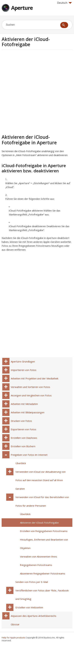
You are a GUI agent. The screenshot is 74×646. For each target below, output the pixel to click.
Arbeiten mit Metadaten (24, 404)
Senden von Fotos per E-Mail (31, 582)
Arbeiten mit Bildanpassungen (27, 412)
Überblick (20, 463)
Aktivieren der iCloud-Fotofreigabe (39, 522)
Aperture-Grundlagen (23, 361)
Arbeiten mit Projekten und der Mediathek (34, 378)
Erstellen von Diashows (24, 437)
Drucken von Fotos (21, 420)
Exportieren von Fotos (23, 429)
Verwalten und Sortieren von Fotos (30, 387)
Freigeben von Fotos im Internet (29, 454)
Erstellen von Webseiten (29, 607)
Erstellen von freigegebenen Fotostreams (43, 531)
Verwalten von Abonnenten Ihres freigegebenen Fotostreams (38, 561)
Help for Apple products (13, 637)
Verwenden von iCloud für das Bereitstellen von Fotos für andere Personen (42, 501)
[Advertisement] (37, 91)
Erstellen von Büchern (23, 446)
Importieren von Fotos (23, 370)
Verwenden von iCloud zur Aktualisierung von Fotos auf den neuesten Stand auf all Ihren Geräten (40, 480)
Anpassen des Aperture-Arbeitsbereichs (33, 615)
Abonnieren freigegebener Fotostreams (42, 573)
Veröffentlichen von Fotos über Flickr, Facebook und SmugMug (42, 595)
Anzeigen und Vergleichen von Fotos (31, 395)
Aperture (22, 7)
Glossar (15, 624)
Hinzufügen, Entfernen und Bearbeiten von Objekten (44, 544)
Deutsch (64, 3)
